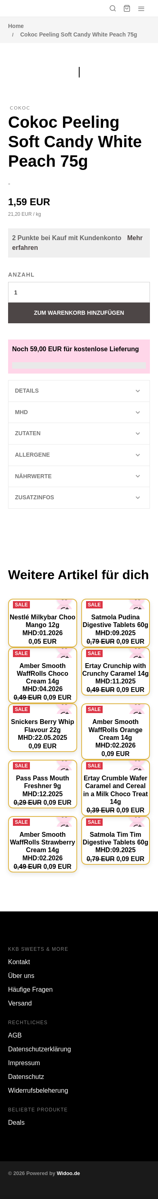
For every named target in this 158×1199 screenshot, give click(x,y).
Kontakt (19, 961)
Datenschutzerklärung (39, 1049)
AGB (15, 1035)
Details (27, 390)
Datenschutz (26, 1076)
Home (16, 26)
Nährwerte (33, 476)
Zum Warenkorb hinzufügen (79, 312)
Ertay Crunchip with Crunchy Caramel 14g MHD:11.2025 (115, 673)
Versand (20, 1003)
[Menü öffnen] (141, 8)
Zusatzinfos (34, 497)
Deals (16, 1122)
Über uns (21, 975)
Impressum (24, 1062)
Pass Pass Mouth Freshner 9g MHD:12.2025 (42, 786)
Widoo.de (68, 1173)
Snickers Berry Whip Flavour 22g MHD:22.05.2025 (42, 729)
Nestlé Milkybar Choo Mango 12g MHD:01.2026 (43, 625)
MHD (21, 412)
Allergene (32, 454)
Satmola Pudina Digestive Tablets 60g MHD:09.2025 (115, 625)
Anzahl (21, 274)
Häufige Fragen (30, 989)
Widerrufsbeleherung (38, 1090)
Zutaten (27, 433)
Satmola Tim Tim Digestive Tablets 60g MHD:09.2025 (115, 842)
